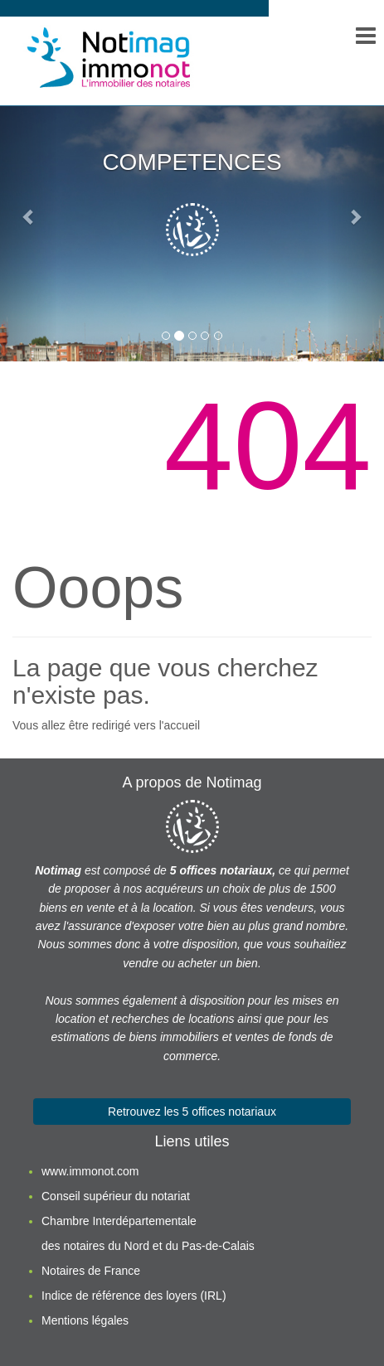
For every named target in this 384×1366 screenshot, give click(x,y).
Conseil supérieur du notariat (115, 1196)
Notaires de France (90, 1270)
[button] (28, 216)
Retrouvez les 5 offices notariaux (192, 1111)
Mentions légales (85, 1320)
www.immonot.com (90, 1171)
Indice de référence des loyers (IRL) (133, 1295)
